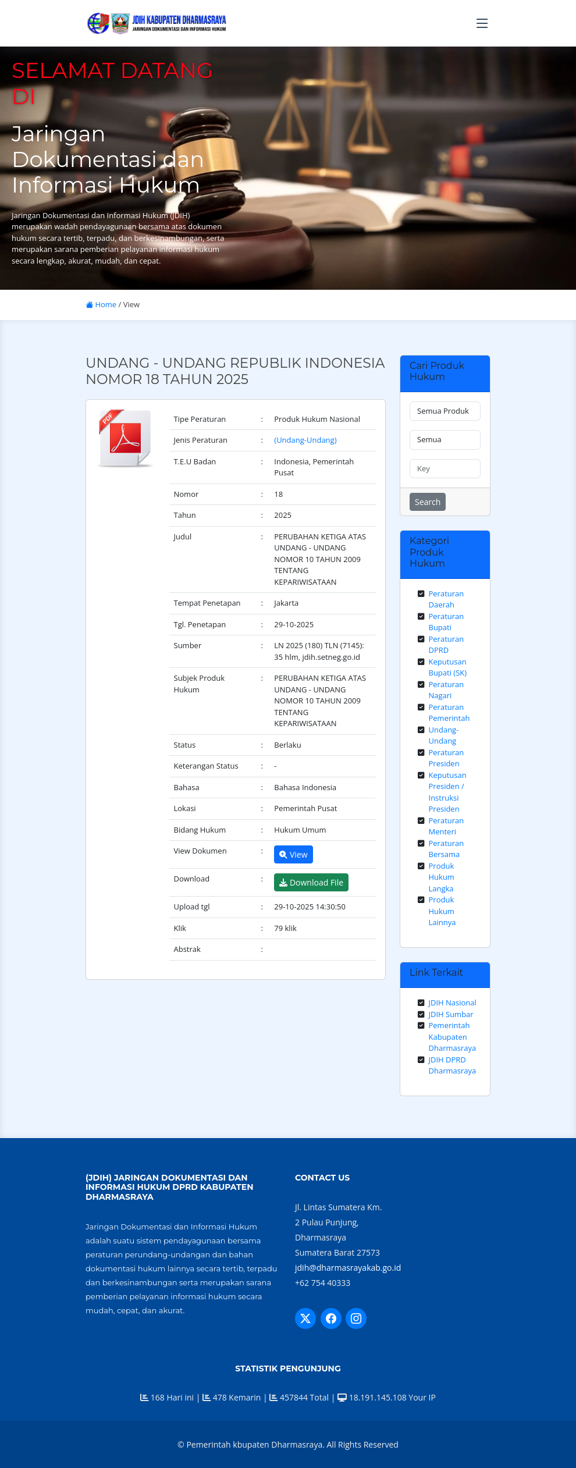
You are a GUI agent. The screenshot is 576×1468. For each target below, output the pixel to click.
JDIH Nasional (453, 1002)
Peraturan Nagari (446, 690)
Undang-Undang (444, 735)
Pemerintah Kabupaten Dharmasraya (453, 1036)
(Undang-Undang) (305, 440)
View (293, 854)
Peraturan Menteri (446, 826)
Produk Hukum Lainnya (442, 910)
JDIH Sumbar (451, 1014)
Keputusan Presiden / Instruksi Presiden (448, 792)
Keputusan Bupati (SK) (448, 667)
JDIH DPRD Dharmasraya (453, 1065)
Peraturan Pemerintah (449, 713)
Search (427, 501)
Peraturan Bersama (446, 849)
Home (101, 304)
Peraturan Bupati (446, 622)
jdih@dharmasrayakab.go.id (348, 1267)
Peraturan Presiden (446, 758)
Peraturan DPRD (446, 645)
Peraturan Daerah (446, 599)
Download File (311, 882)
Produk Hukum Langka (441, 877)
